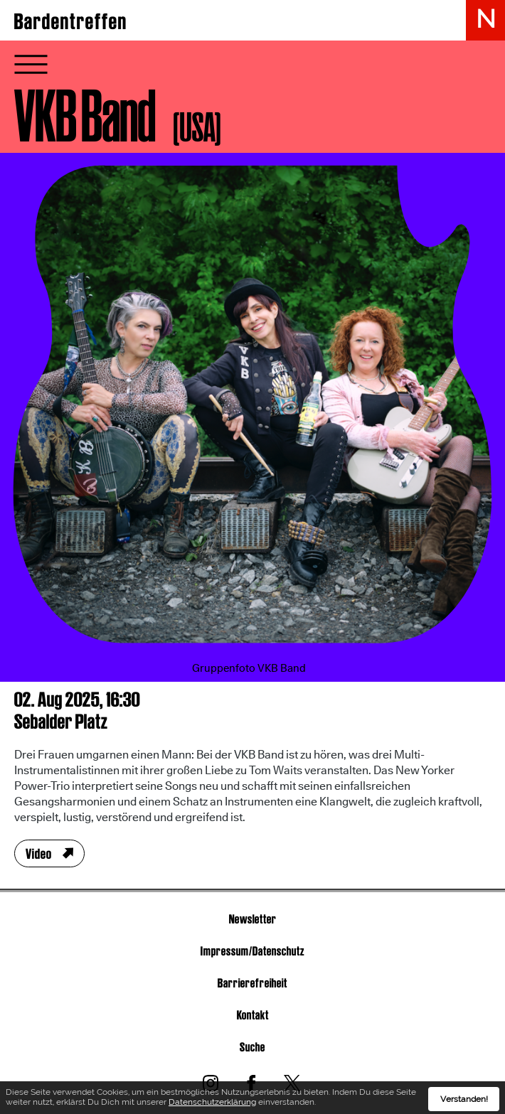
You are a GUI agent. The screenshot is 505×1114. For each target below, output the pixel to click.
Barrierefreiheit (252, 982)
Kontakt (253, 1014)
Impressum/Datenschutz (252, 950)
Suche (252, 1046)
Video (39, 853)
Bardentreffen (70, 21)
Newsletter (253, 918)
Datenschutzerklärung (212, 1106)
